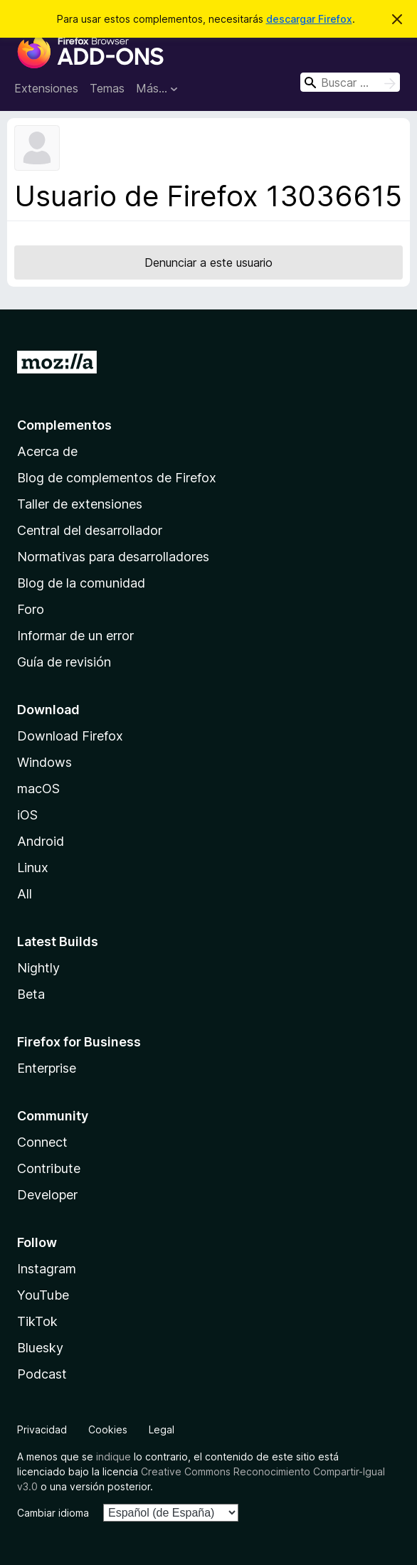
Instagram (46, 1268)
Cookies (107, 1429)
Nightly (38, 967)
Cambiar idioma (53, 1513)
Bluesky (40, 1347)
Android (40, 841)
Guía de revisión (64, 661)
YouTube (43, 1295)
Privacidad (42, 1429)
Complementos (64, 425)
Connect (42, 1142)
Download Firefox (70, 735)
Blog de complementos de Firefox (116, 477)
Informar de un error (75, 635)
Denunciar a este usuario (208, 262)
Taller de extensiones (79, 504)
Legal (161, 1429)
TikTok (37, 1321)
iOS (27, 814)
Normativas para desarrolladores (113, 556)
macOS (38, 788)
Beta (31, 994)
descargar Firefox (309, 19)
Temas (107, 88)
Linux (32, 867)
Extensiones (46, 88)
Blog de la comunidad (81, 582)
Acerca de (47, 451)
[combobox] (350, 82)
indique (113, 1456)
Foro (30, 609)
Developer (47, 1194)
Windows (44, 762)
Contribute (48, 1168)
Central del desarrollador (89, 530)
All (24, 893)
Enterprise (46, 1068)
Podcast (42, 1374)
